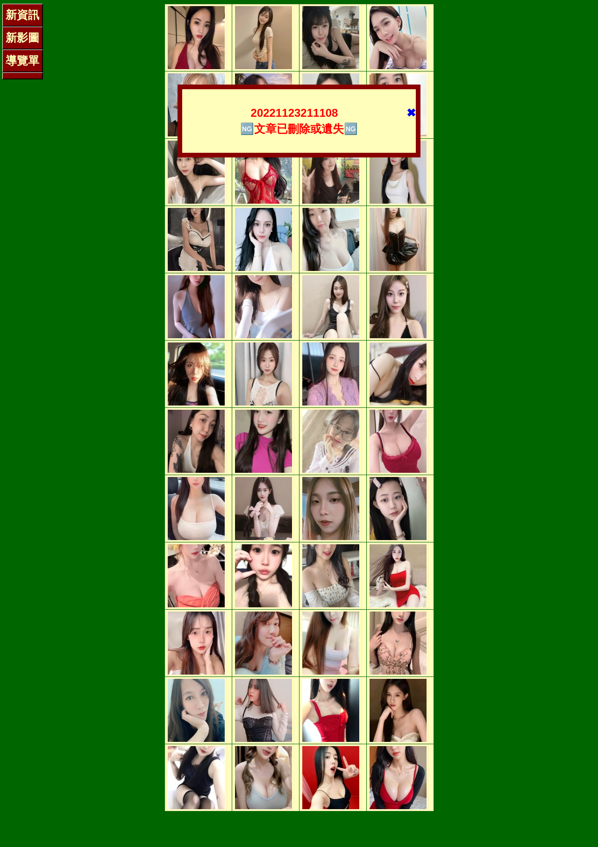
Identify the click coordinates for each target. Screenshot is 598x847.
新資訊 (22, 14)
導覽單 (22, 60)
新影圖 (22, 37)
